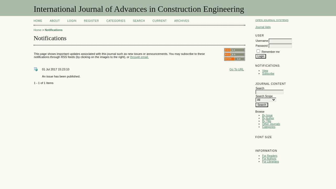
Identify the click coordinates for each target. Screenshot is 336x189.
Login (72, 20)
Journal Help (262, 27)
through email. (139, 57)
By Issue (267, 115)
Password (262, 45)
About (55, 20)
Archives (181, 20)
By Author (268, 118)
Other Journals (271, 124)
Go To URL (237, 69)
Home (38, 20)
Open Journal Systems (271, 20)
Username (262, 40)
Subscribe (268, 73)
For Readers (269, 155)
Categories (268, 126)
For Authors (269, 158)
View (265, 70)
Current (160, 20)
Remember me (271, 51)
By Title (266, 121)
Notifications (54, 30)
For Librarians (270, 161)
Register (91, 20)
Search (139, 20)
